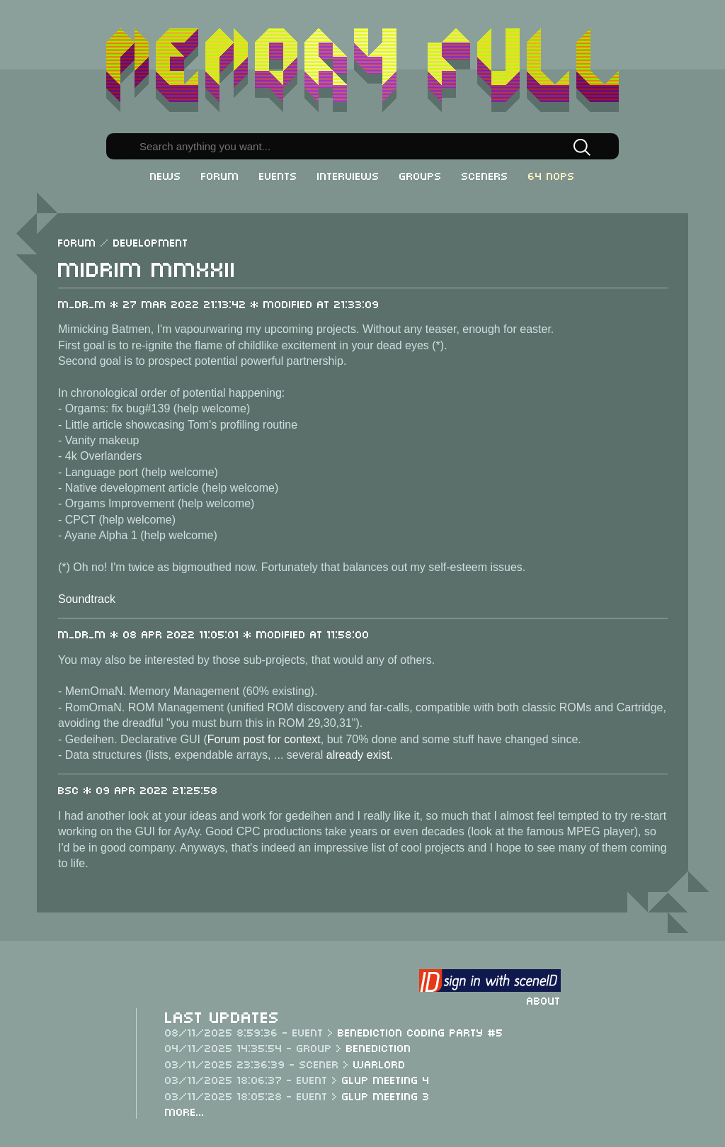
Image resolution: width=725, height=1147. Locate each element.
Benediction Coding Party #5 (420, 1031)
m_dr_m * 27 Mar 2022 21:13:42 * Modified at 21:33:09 (218, 303)
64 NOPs (551, 175)
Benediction (378, 1047)
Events (278, 175)
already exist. (359, 755)
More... (185, 1111)
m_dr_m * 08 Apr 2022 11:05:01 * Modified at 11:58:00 (214, 633)
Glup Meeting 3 (386, 1095)
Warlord (379, 1063)
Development (150, 241)
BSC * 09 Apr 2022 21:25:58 (138, 789)
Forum (220, 175)
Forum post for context (264, 739)
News (165, 175)
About (544, 999)
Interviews (348, 175)
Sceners (485, 175)
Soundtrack (86, 599)
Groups (420, 175)
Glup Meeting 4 (386, 1079)
